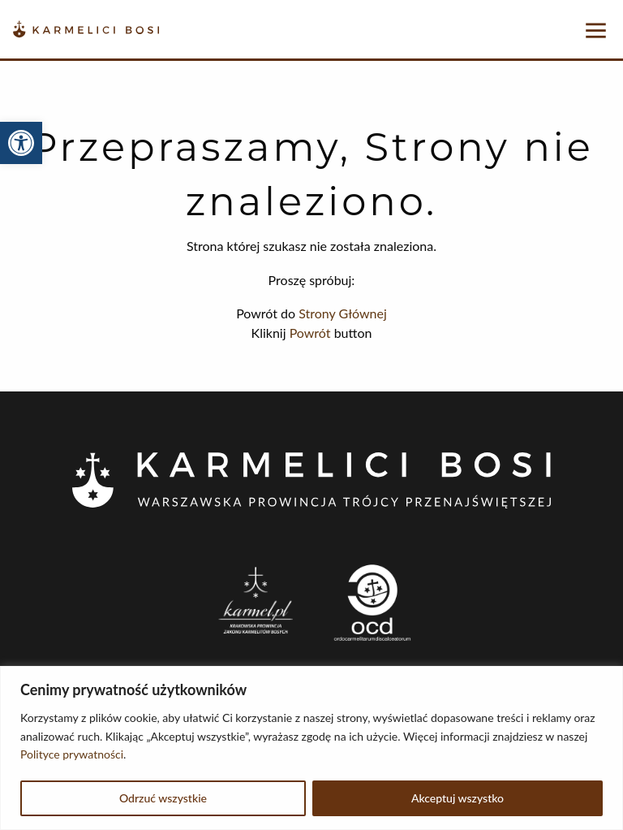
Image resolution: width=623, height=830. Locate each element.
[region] (311, 748)
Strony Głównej (343, 313)
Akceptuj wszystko (457, 798)
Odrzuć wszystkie (163, 798)
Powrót (310, 332)
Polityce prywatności (71, 754)
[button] (21, 143)
